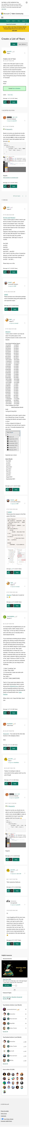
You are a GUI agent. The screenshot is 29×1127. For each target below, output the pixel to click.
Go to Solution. (17, 88)
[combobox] (16, 24)
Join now (4, 9)
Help (19, 20)
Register (8, 20)
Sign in (13, 20)
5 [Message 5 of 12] (11, 888)
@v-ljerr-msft (6, 217)
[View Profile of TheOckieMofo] (10, 618)
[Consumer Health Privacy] (14, 1122)
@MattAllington (14, 687)
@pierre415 (9, 129)
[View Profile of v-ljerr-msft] (14, 117)
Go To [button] (23, 21)
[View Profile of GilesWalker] (10, 725)
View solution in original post (10, 177)
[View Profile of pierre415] (9, 51)
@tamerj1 (12, 217)
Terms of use (4, 1115)
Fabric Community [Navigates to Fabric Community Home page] (17, 14)
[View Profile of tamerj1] (10, 282)
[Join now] (7, 986)
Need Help (10, 94)
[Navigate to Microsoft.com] (5, 14)
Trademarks (3, 1117)
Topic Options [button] (22, 44)
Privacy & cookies (5, 1112)
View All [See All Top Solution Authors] (5, 1033)
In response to (12, 120)
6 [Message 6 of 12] (11, 941)
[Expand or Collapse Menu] (2, 17)
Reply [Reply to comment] (13, 186)
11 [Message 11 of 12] (11, 570)
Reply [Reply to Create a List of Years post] (13, 102)
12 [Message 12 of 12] (11, 603)
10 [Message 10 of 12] (10, 485)
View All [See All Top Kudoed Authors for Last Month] (5, 1065)
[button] (13, 44)
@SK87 (6, 294)
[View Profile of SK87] (8, 207)
